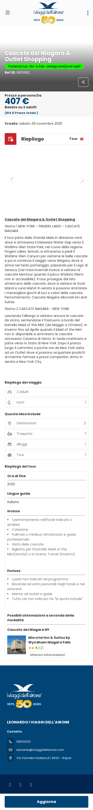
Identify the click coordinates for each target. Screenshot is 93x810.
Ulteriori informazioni (47, 655)
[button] (11, 180)
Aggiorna (46, 801)
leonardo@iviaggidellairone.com (40, 750)
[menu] (88, 12)
